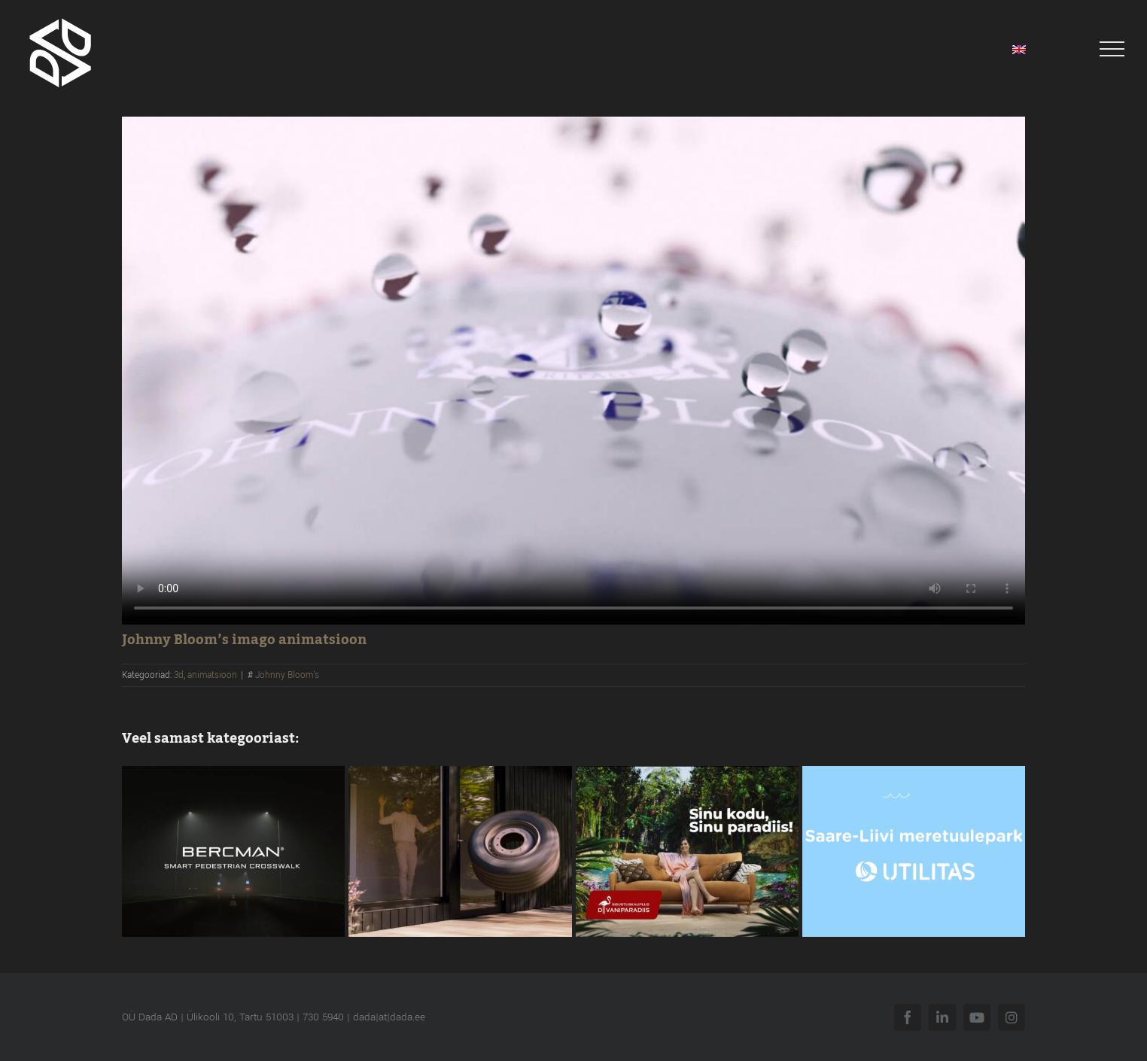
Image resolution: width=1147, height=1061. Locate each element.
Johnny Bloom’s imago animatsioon (244, 639)
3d (179, 675)
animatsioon (212, 675)
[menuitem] (1019, 49)
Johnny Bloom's (287, 675)
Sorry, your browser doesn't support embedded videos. (573, 371)
